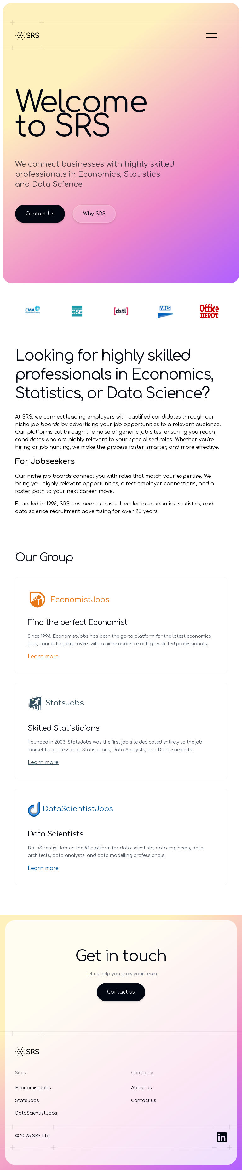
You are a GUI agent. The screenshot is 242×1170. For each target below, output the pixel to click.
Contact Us (40, 214)
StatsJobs (56, 703)
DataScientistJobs (70, 809)
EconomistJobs (68, 600)
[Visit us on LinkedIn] (222, 1137)
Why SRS (94, 214)
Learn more (43, 656)
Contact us (121, 992)
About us (141, 1088)
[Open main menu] (212, 35)
